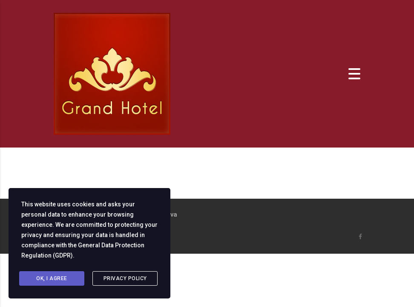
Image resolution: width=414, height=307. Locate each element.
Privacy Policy (125, 278)
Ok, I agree (51, 278)
